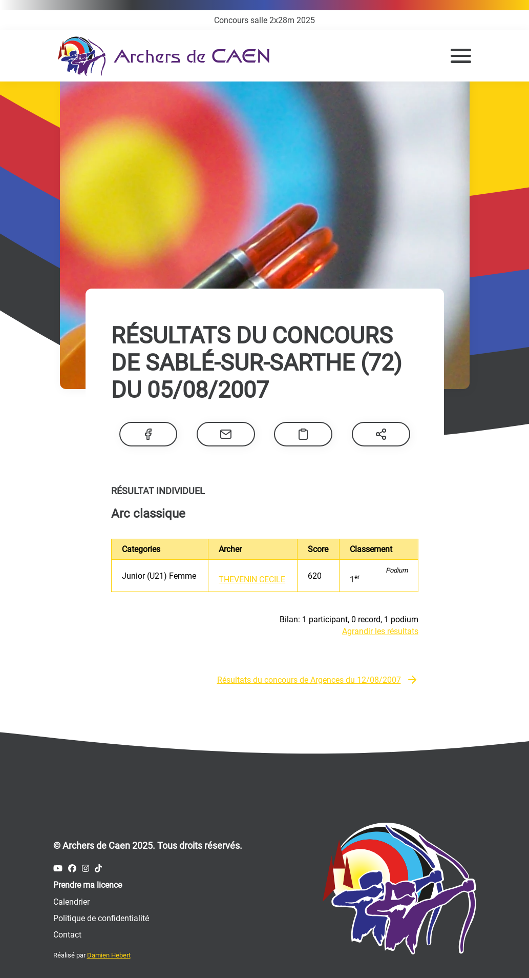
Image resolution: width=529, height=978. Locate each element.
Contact (67, 935)
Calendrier (71, 902)
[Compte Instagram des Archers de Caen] (85, 868)
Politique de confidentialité (101, 918)
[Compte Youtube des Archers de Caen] (57, 868)
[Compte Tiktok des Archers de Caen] (98, 868)
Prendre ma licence (87, 885)
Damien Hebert (109, 955)
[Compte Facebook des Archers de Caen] (72, 868)
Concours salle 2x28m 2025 (264, 20)
